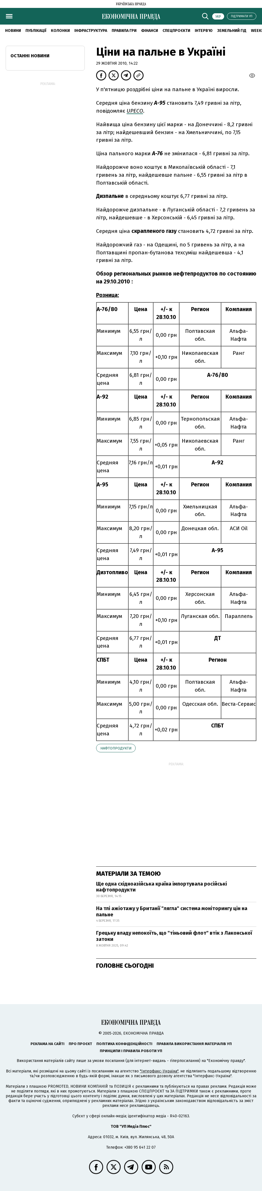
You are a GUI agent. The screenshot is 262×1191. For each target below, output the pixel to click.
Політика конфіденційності (124, 1044)
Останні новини (29, 55)
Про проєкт (80, 1044)
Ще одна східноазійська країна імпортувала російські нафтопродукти (161, 887)
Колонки (60, 30)
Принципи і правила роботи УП (131, 1051)
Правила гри (124, 30)
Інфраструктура (90, 30)
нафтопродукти (115, 748)
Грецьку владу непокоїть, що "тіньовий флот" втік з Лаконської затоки (174, 936)
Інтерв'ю (204, 30)
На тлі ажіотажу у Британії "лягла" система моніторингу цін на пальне (171, 911)
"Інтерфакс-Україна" (159, 1071)
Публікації (35, 30)
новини (13, 30)
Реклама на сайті (47, 1044)
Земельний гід (231, 30)
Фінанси (149, 30)
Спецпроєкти (176, 30)
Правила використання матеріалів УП (194, 1044)
